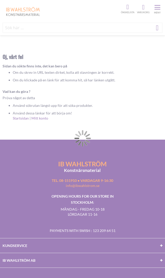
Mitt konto (39, 118)
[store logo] (61, 11)
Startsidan (21, 118)
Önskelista (127, 7)
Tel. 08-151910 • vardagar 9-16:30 (82, 180)
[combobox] (82, 28)
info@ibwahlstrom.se (82, 185)
